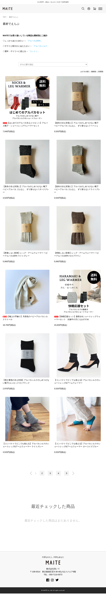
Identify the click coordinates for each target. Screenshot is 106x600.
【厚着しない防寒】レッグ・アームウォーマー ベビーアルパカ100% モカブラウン (76, 257)
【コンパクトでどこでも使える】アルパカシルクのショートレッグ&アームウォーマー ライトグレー (26, 450)
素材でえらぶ (13, 17)
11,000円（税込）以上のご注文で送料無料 (53, 2)
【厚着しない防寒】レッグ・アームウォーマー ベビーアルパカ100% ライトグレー (25, 257)
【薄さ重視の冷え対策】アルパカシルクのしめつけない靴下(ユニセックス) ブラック (26, 387)
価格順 (93, 72)
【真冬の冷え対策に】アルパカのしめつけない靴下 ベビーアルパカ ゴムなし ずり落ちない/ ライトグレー (77, 192)
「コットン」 (33, 51)
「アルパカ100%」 (34, 41)
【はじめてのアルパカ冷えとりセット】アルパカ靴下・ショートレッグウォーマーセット (25, 124)
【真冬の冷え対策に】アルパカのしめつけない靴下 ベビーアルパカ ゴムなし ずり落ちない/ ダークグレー (26, 192)
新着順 (100, 72)
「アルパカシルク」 (40, 46)
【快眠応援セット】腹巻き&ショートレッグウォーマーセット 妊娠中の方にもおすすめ (77, 323)
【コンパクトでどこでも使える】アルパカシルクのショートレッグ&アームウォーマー (77, 387)
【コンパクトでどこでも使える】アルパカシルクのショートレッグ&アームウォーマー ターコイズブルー (77, 450)
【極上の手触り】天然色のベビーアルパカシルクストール (25, 323)
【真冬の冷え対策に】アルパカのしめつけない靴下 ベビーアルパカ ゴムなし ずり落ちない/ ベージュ (76, 124)
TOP (4, 17)
